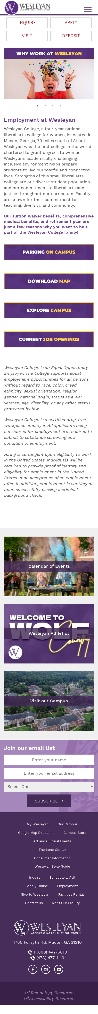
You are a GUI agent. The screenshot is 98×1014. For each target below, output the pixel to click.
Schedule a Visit (62, 877)
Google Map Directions (36, 833)
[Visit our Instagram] (45, 969)
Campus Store (74, 833)
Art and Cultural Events (52, 841)
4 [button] (60, 105)
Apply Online (37, 886)
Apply (71, 22)
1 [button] (37, 105)
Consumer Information (52, 858)
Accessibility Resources (52, 998)
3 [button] (52, 105)
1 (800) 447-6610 (49, 952)
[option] (49, 79)
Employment (67, 886)
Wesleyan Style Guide (52, 866)
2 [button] (45, 105)
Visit (27, 35)
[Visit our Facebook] (32, 969)
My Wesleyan (37, 824)
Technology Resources (52, 993)
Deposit (71, 35)
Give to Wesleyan (35, 894)
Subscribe (49, 801)
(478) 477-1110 (49, 958)
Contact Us (34, 903)
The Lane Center (52, 850)
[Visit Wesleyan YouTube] (58, 969)
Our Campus (68, 824)
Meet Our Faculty (66, 903)
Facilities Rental (71, 894)
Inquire (27, 22)
